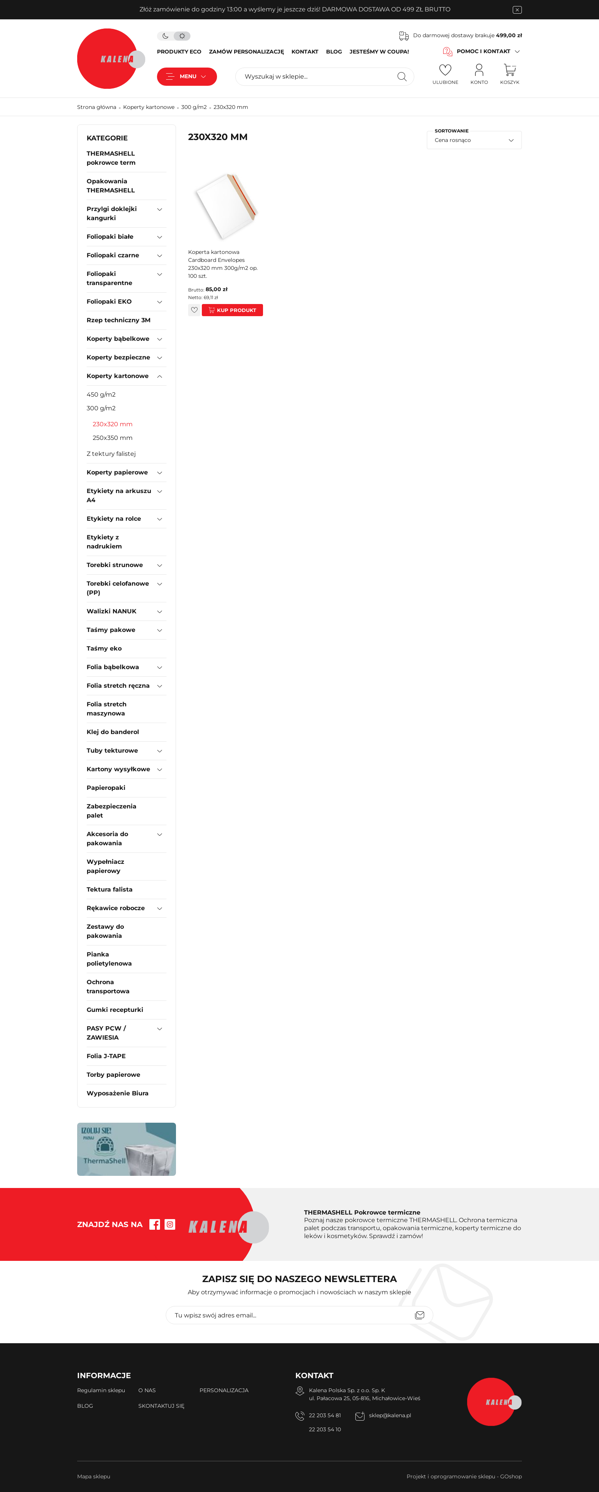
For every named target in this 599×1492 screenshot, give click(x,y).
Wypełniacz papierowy (105, 866)
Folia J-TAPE (106, 1056)
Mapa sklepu (93, 1476)
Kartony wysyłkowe (118, 769)
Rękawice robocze (116, 908)
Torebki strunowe (115, 565)
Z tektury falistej (111, 453)
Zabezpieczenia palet (111, 811)
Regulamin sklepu (101, 1390)
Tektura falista (110, 889)
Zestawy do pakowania (105, 931)
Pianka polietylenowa (109, 959)
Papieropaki (106, 787)
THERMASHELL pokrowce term (111, 158)
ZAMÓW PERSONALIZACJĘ (246, 51)
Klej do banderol (113, 732)
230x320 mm (231, 107)
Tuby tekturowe (112, 750)
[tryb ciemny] (165, 36)
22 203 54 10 (325, 1429)
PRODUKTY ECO (179, 51)
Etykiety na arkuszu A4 (119, 495)
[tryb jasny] (182, 36)
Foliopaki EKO (109, 301)
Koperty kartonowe (148, 107)
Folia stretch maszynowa (107, 709)
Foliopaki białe (110, 236)
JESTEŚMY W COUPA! (379, 51)
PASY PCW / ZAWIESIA (106, 1033)
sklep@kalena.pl (390, 1415)
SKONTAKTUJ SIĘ (161, 1405)
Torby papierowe (113, 1074)
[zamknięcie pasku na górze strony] (517, 9)
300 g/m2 (194, 107)
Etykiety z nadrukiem (104, 542)
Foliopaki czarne (113, 255)
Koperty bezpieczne (118, 357)
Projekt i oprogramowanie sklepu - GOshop (464, 1476)
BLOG (334, 51)
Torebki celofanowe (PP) (118, 588)
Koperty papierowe (117, 472)
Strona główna (96, 107)
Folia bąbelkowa (113, 667)
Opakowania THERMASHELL (111, 186)
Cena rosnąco (453, 140)
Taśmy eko (104, 648)
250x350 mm (113, 437)
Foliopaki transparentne (109, 278)
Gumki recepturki (115, 1009)
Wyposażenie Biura (118, 1093)
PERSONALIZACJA (224, 1390)
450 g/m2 (101, 394)
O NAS (147, 1390)
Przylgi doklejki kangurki (112, 213)
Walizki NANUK (111, 611)
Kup (222, 310)
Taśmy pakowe (111, 629)
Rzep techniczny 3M (119, 320)
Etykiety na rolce (114, 518)
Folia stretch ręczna (118, 685)
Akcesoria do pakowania (107, 838)
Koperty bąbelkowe (118, 338)
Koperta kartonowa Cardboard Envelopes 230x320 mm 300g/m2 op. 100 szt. (223, 264)
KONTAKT (305, 51)
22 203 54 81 (325, 1415)
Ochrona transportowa (108, 986)
